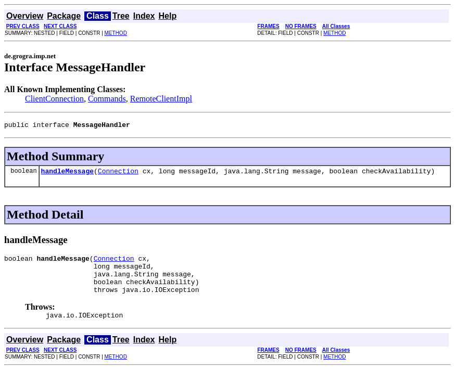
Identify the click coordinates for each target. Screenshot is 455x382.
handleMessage (67, 174)
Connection (118, 174)
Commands (107, 98)
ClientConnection (54, 98)
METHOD (116, 33)
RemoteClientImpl (161, 98)
